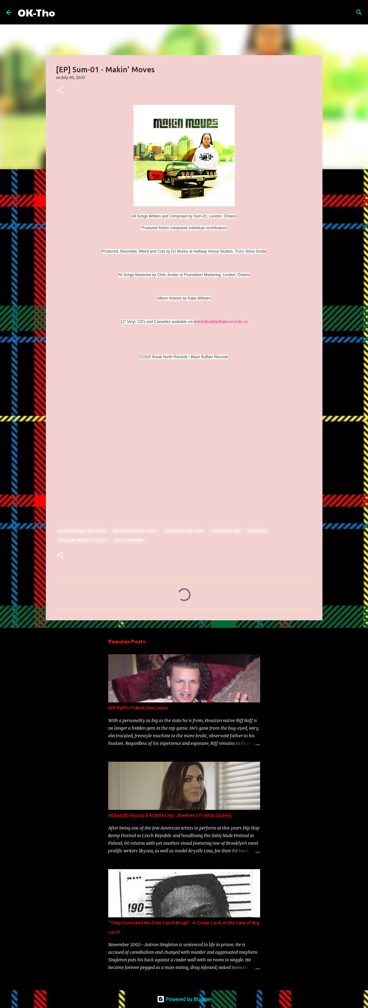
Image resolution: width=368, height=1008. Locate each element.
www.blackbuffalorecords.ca (220, 321)
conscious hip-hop (184, 531)
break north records (135, 531)
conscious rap (225, 531)
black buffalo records (82, 531)
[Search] (64, 12)
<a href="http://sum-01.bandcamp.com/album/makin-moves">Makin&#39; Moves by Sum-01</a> (111, 448)
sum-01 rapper (128, 540)
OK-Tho (36, 12)
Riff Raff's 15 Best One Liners (138, 707)
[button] (60, 90)
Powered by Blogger (184, 999)
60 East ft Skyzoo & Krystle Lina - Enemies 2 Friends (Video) (169, 815)
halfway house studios (83, 540)
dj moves (257, 531)
